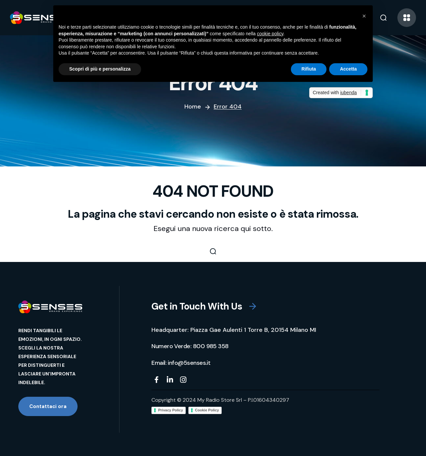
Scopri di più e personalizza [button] (99, 69)
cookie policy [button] (270, 33)
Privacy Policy (170, 410)
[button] (383, 17)
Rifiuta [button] (309, 69)
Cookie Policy (207, 410)
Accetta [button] (348, 69)
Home (192, 107)
